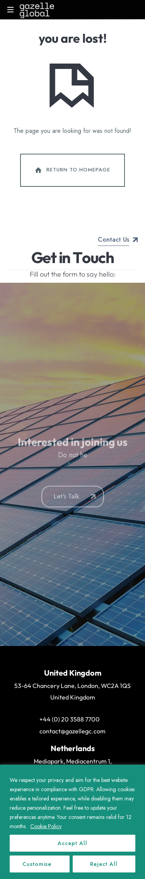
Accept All (72, 843)
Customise (36, 864)
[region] (72, 822)
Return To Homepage (72, 170)
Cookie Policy (45, 826)
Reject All (104, 864)
